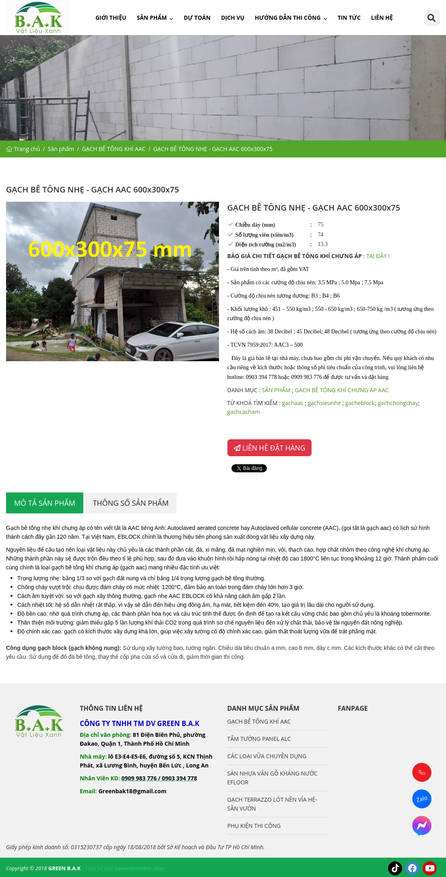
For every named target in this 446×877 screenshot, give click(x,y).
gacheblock (360, 403)
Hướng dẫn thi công (288, 17)
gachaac (293, 403)
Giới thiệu (110, 17)
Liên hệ (382, 17)
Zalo (421, 799)
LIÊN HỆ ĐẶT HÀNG (269, 448)
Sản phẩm (152, 17)
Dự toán (197, 17)
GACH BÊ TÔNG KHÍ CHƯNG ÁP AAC (342, 390)
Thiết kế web (99, 868)
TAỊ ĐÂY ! (378, 256)
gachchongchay (398, 403)
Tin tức (349, 17)
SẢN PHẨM (277, 390)
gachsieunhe (324, 403)
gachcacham (244, 412)
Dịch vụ (232, 17)
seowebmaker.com (140, 868)
